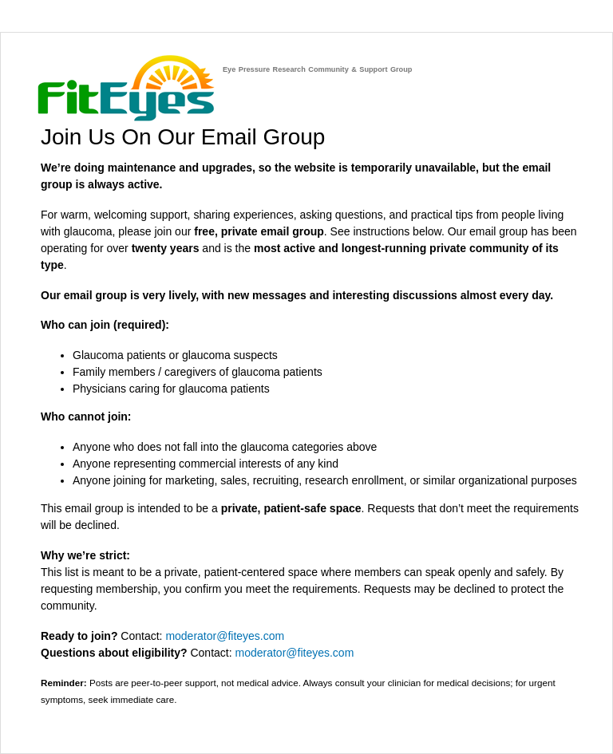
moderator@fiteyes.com (224, 636)
